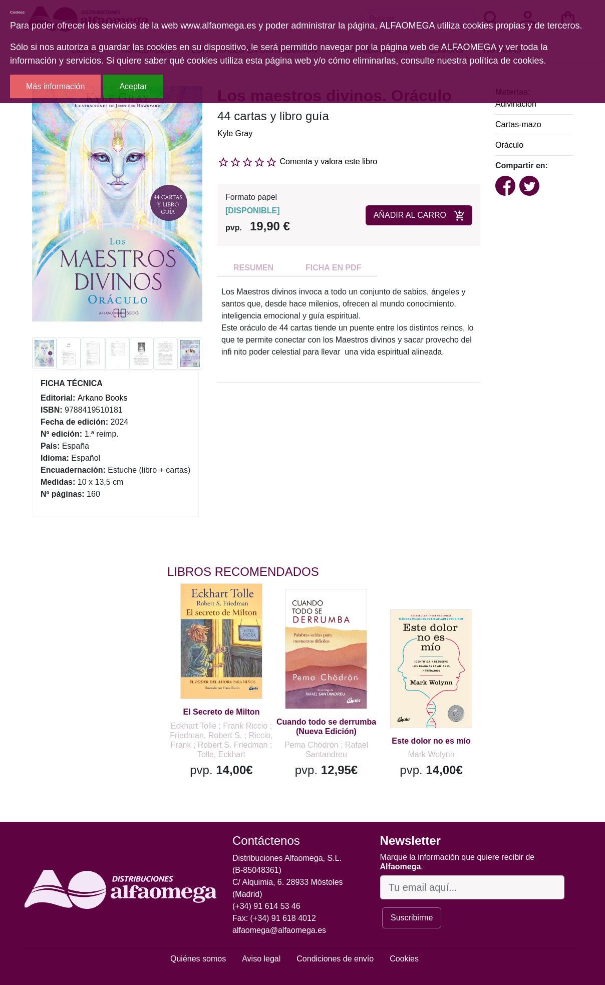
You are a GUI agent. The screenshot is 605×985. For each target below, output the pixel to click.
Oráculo (509, 145)
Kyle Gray (234, 133)
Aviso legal (261, 958)
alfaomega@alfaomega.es (279, 930)
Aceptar (133, 86)
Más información (55, 86)
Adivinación (515, 104)
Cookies (404, 958)
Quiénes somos (198, 958)
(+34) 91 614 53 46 (266, 906)
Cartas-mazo (518, 124)
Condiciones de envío (335, 958)
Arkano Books (103, 398)
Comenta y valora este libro (328, 161)
